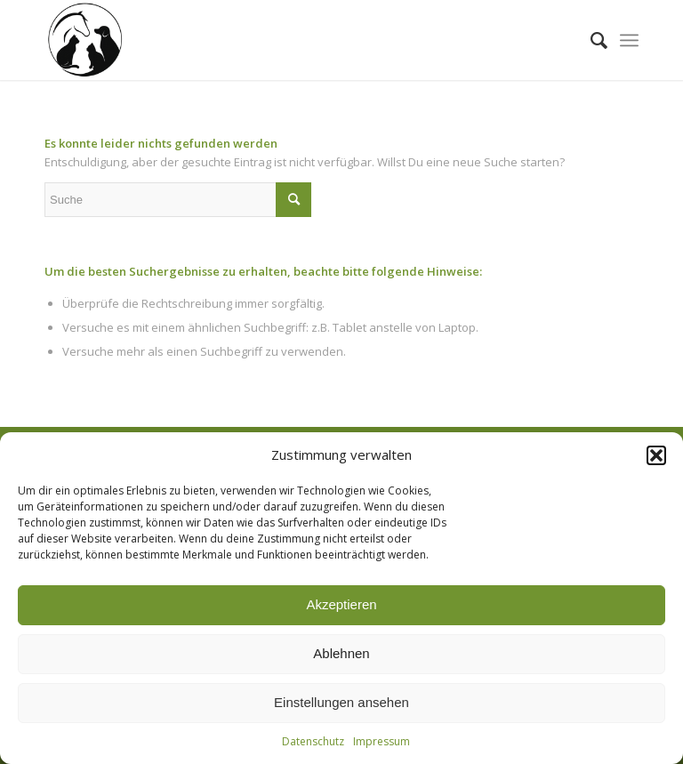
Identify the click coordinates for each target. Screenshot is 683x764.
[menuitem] (590, 40)
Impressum (381, 741)
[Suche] (590, 40)
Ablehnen (341, 653)
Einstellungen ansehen (341, 702)
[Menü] (629, 40)
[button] (656, 455)
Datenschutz (313, 741)
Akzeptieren (341, 604)
